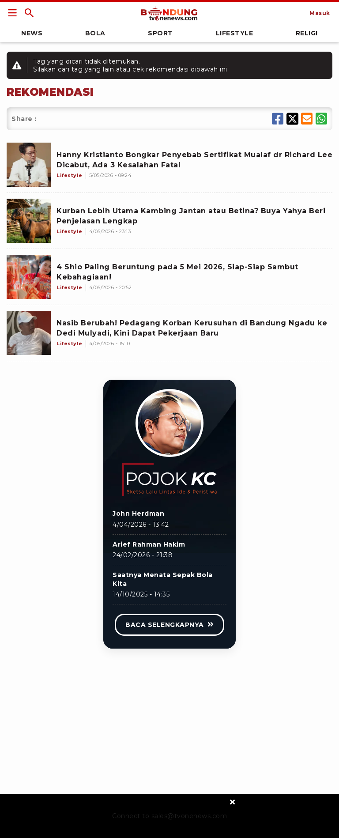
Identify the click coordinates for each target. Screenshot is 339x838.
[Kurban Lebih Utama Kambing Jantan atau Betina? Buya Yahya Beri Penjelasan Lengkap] (29, 221)
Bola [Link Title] (95, 33)
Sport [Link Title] (160, 33)
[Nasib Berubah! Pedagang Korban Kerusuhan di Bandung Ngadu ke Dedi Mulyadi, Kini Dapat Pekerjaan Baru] (29, 333)
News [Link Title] (31, 33)
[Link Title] (12, 13)
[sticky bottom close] (232, 801)
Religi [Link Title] (307, 33)
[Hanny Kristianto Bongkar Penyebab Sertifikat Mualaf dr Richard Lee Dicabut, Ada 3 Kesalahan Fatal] (29, 165)
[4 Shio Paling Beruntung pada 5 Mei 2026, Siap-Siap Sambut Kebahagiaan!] (29, 277)
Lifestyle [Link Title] (234, 33)
